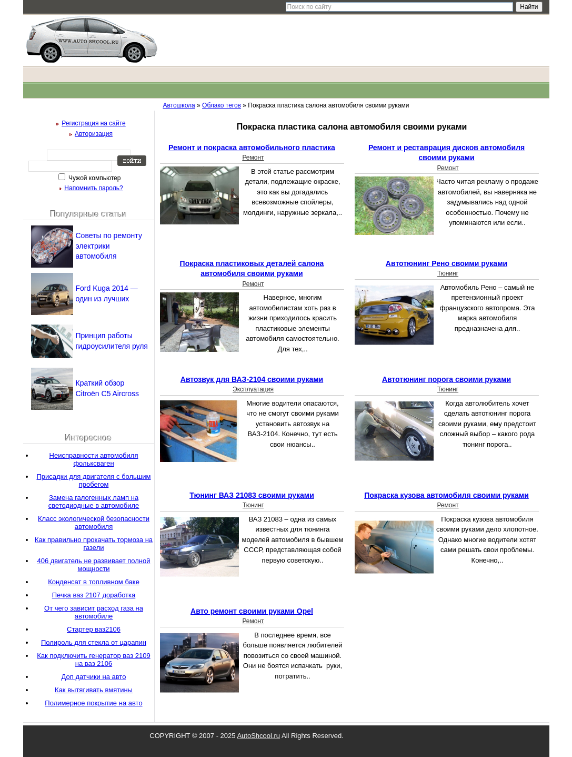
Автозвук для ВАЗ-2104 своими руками (251, 379)
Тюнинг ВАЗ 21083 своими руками (251, 495)
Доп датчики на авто (94, 677)
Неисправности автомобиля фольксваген (93, 459)
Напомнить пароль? (93, 188)
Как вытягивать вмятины (94, 690)
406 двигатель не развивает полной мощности (93, 565)
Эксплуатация (253, 389)
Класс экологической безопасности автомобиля (93, 522)
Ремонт (253, 157)
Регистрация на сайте (94, 123)
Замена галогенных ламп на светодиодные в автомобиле (93, 501)
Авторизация (94, 133)
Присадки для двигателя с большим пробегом (93, 480)
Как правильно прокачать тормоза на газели (94, 544)
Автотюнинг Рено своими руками (446, 263)
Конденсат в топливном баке (93, 582)
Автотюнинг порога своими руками (446, 379)
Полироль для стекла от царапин (93, 642)
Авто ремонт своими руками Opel (251, 611)
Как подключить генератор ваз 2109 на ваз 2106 (93, 659)
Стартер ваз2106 (94, 629)
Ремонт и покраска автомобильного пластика (251, 147)
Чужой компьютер (94, 178)
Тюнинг (447, 273)
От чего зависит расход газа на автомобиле (93, 612)
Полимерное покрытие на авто (93, 703)
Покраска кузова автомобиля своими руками (446, 495)
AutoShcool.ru (258, 736)
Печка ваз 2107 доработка (94, 595)
